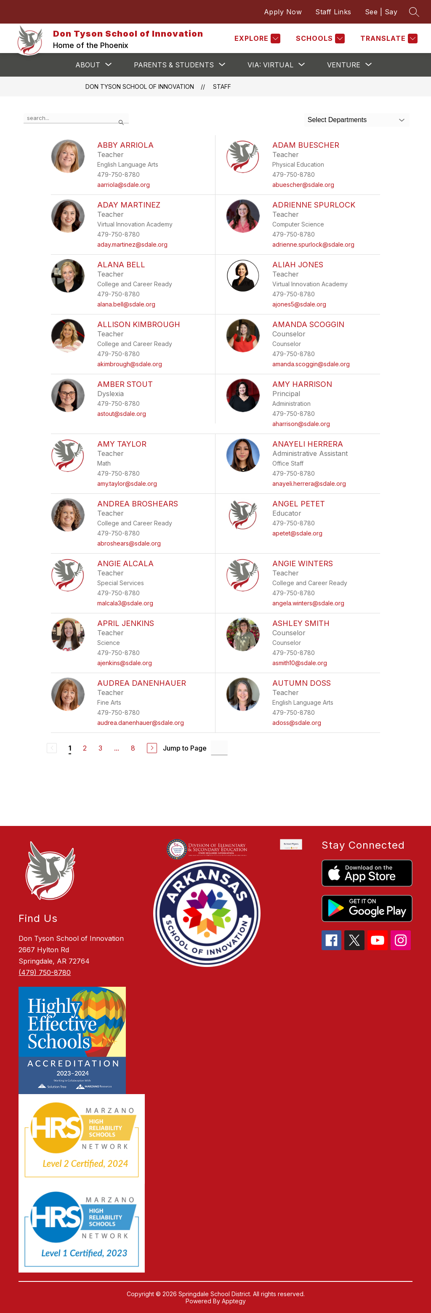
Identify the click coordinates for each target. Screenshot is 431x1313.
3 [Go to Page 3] (100, 748)
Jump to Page (185, 748)
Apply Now (283, 12)
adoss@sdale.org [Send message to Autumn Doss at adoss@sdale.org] (296, 722)
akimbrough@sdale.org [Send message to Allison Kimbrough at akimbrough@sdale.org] (129, 364)
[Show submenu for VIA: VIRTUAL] (270, 65)
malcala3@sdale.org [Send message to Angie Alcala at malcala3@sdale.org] (125, 603)
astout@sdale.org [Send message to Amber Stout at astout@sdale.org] (121, 413)
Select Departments (337, 119)
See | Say (381, 12)
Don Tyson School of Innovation (139, 86)
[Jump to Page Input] (219, 747)
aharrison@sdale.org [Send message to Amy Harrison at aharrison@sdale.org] (301, 423)
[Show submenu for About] (87, 65)
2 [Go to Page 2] (85, 748)
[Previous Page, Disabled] (52, 748)
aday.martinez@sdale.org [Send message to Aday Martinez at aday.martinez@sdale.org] (132, 244)
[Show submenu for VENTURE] (343, 65)
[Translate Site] (388, 38)
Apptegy (234, 1301)
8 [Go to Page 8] (133, 748)
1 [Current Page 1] (70, 748)
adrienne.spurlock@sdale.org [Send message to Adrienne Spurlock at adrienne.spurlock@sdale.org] (313, 244)
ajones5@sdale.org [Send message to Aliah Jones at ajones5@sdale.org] (299, 304)
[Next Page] (152, 748)
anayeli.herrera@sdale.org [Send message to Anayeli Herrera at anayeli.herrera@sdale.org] (309, 483)
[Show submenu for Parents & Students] (174, 65)
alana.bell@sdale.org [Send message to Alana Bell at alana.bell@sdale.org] (126, 304)
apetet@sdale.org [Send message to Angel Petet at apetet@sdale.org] (297, 533)
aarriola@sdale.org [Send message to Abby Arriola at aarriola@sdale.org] (123, 184)
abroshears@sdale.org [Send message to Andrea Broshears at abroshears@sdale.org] (129, 543)
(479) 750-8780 (45, 972)
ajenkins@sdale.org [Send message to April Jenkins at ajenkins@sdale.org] (124, 662)
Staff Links (333, 12)
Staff (222, 86)
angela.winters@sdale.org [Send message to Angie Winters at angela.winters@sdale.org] (308, 603)
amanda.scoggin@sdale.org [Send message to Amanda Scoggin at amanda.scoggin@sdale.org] (311, 364)
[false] (76, 118)
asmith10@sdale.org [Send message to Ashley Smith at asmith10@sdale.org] (299, 662)
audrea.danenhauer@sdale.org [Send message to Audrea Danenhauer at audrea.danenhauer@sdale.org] (140, 722)
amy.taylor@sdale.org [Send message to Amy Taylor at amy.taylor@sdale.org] (127, 483)
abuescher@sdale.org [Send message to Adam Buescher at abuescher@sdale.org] (303, 184)
